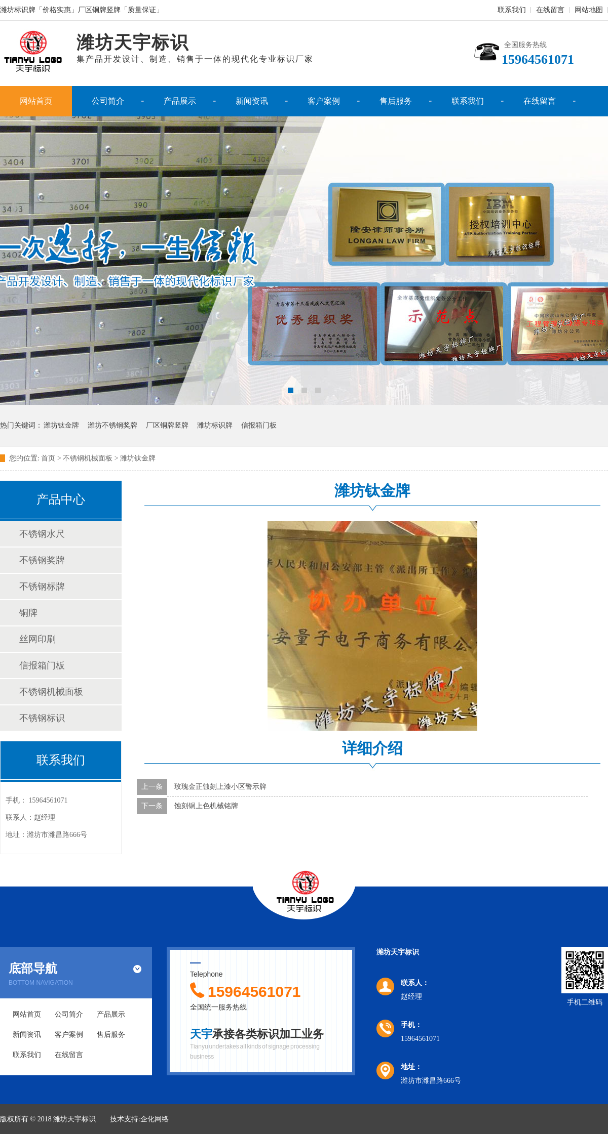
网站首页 (36, 101)
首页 (48, 458)
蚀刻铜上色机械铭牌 (206, 806)
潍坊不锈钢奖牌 (112, 425)
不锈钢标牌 (42, 586)
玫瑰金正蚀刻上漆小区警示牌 (220, 786)
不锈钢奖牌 (42, 560)
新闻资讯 (252, 101)
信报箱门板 (259, 425)
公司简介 (108, 101)
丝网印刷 (37, 639)
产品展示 (180, 101)
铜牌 (28, 613)
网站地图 (589, 10)
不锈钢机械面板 (51, 692)
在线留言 (550, 10)
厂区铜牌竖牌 (167, 425)
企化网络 (154, 1119)
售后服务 (395, 101)
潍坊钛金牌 (61, 425)
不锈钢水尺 (42, 534)
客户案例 (324, 101)
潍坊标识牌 (215, 425)
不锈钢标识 (42, 718)
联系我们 (512, 10)
